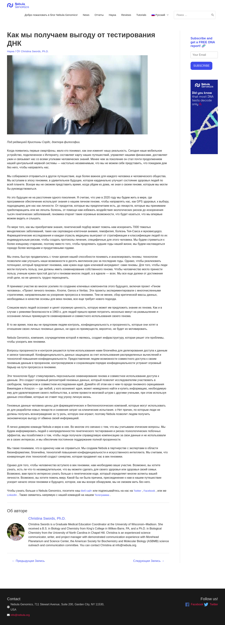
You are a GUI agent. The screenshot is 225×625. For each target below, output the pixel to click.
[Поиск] (212, 28)
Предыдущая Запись (28, 575)
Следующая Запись (149, 575)
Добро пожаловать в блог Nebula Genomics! (88, 16)
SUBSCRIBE (201, 79)
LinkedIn (12, 508)
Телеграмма (103, 508)
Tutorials (186, 16)
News (126, 16)
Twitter (138, 504)
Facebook (151, 504)
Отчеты (141, 16)
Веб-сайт (86, 504)
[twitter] (211, 604)
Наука (155, 16)
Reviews (170, 16)
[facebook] (194, 604)
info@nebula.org (21, 614)
